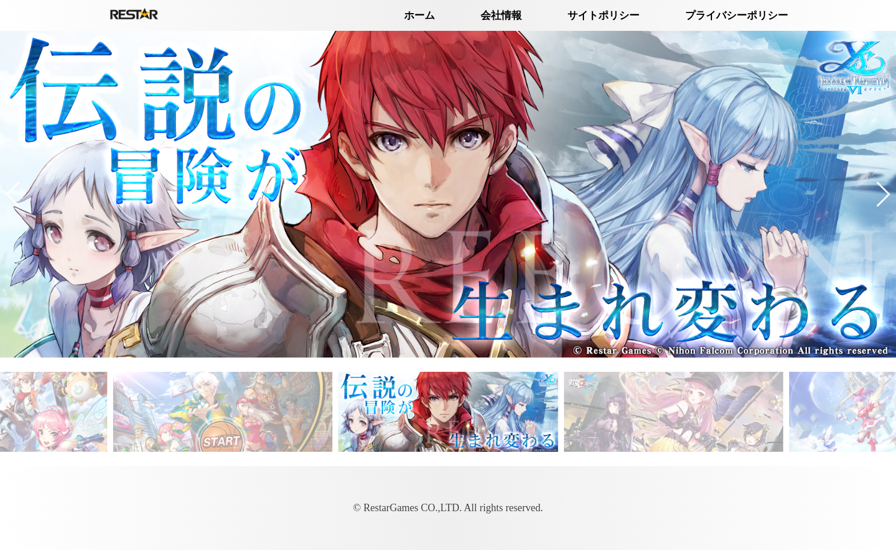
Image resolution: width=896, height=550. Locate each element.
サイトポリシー (603, 15)
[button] (13, 194)
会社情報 (501, 15)
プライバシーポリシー (736, 15)
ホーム (419, 15)
